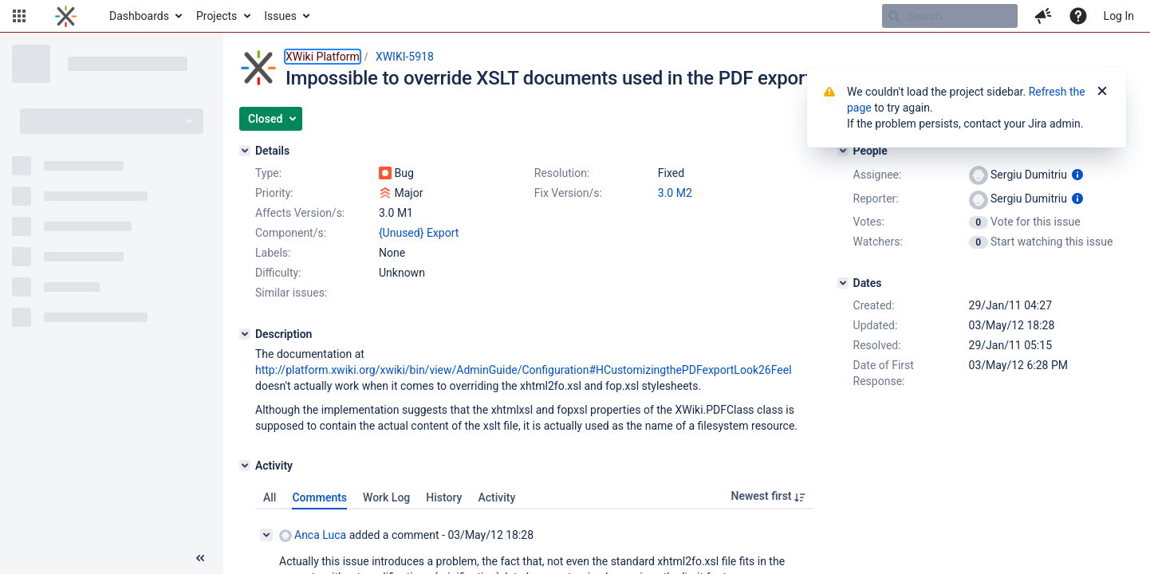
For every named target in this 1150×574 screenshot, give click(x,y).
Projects (216, 16)
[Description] (244, 334)
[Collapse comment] (266, 535)
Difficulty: (278, 272)
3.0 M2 (675, 193)
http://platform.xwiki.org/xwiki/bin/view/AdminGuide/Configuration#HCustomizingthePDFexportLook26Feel (523, 370)
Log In (1119, 16)
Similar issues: (291, 292)
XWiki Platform (323, 56)
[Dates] (843, 283)
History (444, 497)
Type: (268, 173)
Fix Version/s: (568, 193)
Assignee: (877, 174)
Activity (496, 497)
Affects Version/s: (300, 212)
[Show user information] (1077, 174)
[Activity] (244, 465)
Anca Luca (312, 535)
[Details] (244, 150)
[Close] (1102, 92)
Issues (280, 16)
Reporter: (876, 198)
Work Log (386, 497)
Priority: (274, 193)
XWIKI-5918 (405, 56)
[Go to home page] (65, 16)
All (269, 497)
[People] (843, 150)
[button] (19, 16)
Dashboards (139, 16)
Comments (319, 497)
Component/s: (290, 232)
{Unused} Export (419, 232)
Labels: (272, 252)
